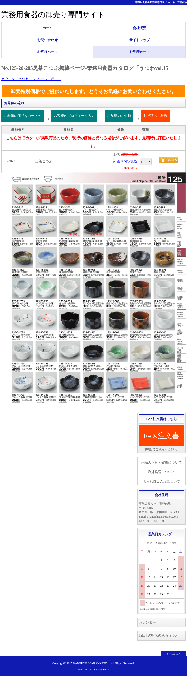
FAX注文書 (161, 436)
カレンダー (147, 622)
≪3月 (149, 542)
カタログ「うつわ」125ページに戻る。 (31, 79)
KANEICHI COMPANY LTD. (90, 663)
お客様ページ (47, 52)
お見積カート (139, 52)
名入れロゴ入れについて (161, 481)
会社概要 (139, 28)
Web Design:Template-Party (93, 669)
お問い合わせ (47, 40)
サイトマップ (139, 40)
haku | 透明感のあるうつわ (158, 635)
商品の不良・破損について (161, 462)
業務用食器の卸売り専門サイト (53, 14)
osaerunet (161, 608)
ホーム (47, 28)
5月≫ (173, 542)
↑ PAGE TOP (173, 653)
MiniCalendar (147, 608)
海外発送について (161, 472)
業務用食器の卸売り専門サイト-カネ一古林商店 (161, 2)
